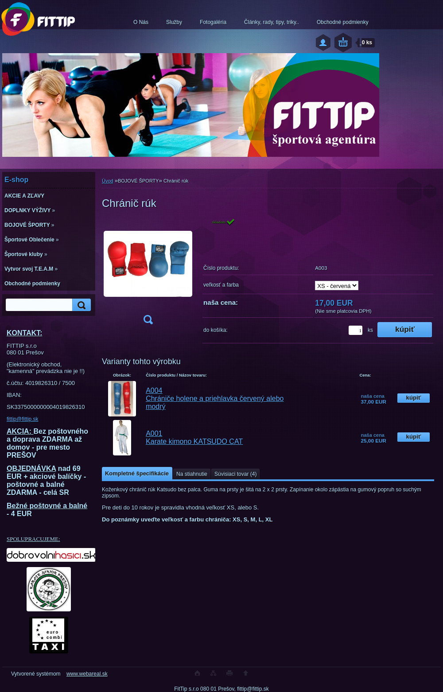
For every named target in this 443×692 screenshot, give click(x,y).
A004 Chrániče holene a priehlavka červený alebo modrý (215, 398)
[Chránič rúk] (148, 274)
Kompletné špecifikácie (137, 473)
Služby (174, 22)
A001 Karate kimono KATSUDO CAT (194, 437)
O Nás (140, 22)
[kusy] (355, 330)
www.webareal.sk (87, 674)
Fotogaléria (213, 22)
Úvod (107, 180)
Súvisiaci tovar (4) (235, 474)
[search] (80, 305)
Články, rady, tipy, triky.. (271, 22)
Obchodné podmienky (343, 22)
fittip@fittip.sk (23, 419)
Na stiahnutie (191, 474)
